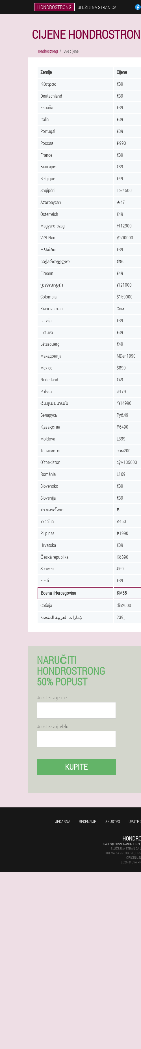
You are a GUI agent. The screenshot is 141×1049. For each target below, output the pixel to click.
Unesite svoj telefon (54, 726)
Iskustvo (112, 821)
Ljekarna (61, 821)
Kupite (76, 767)
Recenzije (87, 821)
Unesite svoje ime (52, 697)
